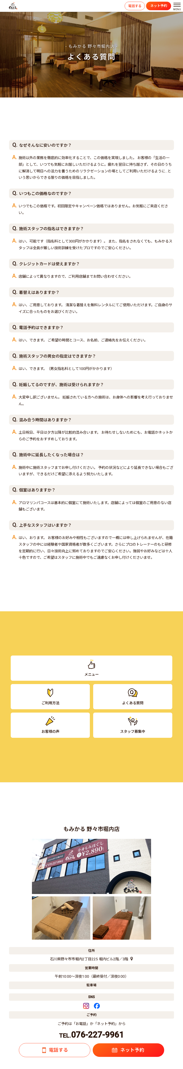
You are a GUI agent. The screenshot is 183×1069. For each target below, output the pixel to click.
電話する (135, 6)
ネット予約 (158, 6)
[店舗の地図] (130, 959)
